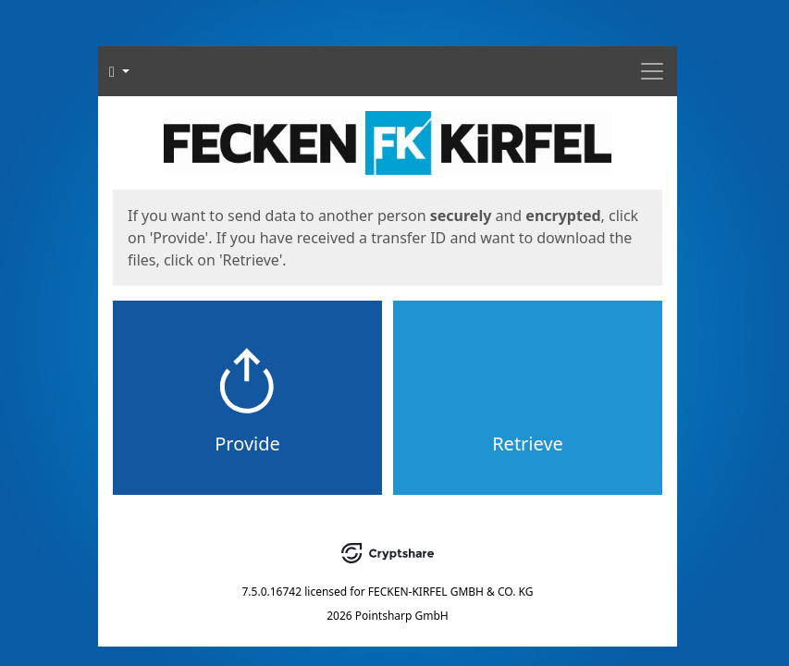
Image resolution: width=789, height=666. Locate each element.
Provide (247, 443)
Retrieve (527, 443)
